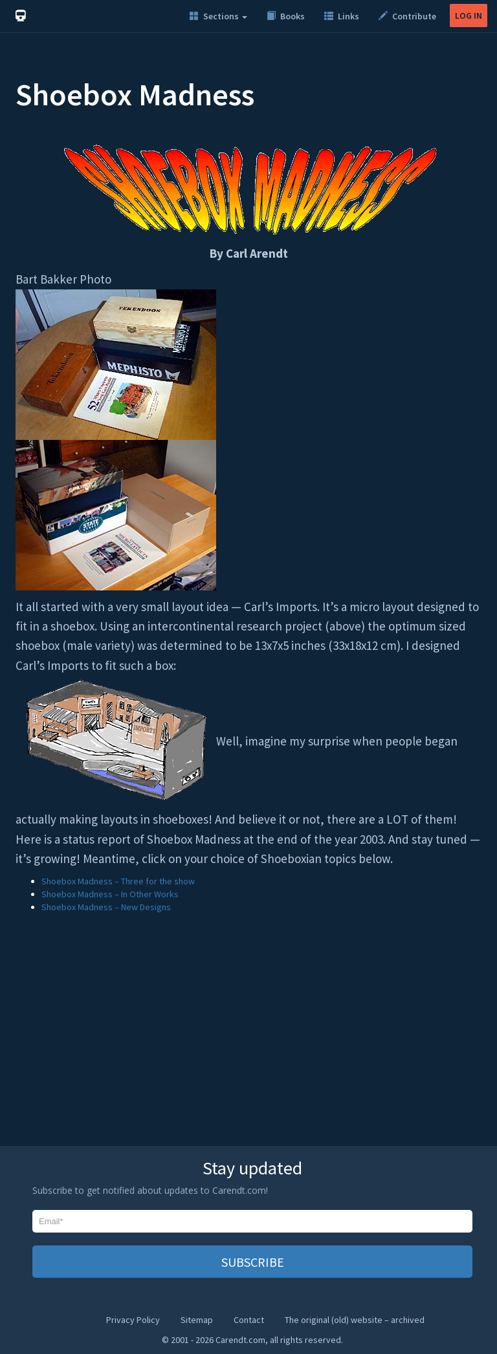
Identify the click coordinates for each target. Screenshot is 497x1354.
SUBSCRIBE (252, 1262)
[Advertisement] (248, 1036)
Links (341, 16)
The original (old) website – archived (355, 1320)
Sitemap (197, 1320)
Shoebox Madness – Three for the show (118, 881)
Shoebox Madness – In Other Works (110, 894)
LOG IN (468, 15)
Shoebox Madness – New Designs (106, 907)
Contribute (407, 16)
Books (286, 16)
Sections (218, 16)
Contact (249, 1320)
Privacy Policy (133, 1320)
